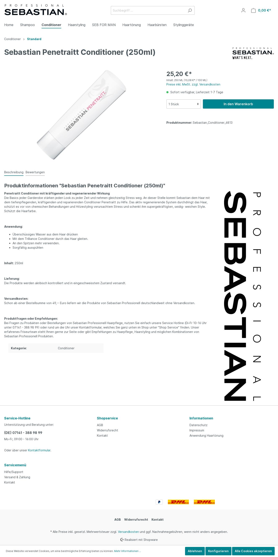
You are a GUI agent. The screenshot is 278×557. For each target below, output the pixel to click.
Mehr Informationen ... (127, 551)
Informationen (201, 418)
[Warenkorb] (261, 10)
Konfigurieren (218, 551)
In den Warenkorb (238, 104)
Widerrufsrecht (107, 430)
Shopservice (107, 418)
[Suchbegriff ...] (148, 10)
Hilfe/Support (13, 472)
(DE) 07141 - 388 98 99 (23, 433)
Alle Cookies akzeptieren (253, 551)
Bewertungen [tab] (35, 172)
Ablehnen (195, 551)
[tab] (13, 172)
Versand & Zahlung (17, 477)
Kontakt (102, 435)
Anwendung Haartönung (206, 435)
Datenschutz (198, 425)
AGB (100, 425)
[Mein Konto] (243, 10)
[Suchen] (190, 10)
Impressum (196, 430)
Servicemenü (15, 465)
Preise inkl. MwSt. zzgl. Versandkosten (193, 84)
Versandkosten (128, 531)
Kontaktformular (39, 450)
